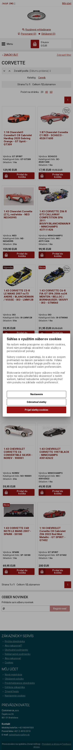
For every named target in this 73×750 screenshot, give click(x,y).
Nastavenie (36, 394)
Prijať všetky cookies (36, 409)
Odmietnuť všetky (36, 402)
